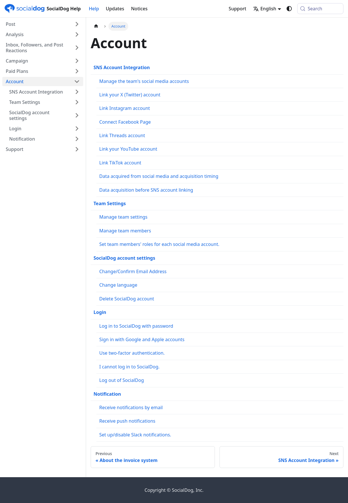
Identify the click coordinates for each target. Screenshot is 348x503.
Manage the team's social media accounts (144, 81)
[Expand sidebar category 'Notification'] (77, 138)
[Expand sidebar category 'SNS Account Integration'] (77, 91)
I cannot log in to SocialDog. (129, 367)
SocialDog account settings (124, 258)
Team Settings (110, 203)
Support (237, 8)
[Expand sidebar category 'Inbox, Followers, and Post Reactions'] (77, 47)
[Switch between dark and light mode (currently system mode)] (289, 8)
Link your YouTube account (128, 149)
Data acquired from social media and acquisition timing (158, 176)
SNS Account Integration (122, 67)
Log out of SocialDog (121, 380)
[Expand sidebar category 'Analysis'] (77, 34)
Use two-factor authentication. (132, 353)
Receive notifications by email (131, 407)
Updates (115, 8)
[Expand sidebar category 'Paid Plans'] (77, 71)
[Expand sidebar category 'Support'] (77, 149)
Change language (118, 285)
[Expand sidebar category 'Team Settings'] (77, 102)
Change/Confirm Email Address (133, 271)
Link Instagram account (124, 108)
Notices (139, 8)
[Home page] (96, 26)
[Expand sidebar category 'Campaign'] (77, 60)
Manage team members (125, 231)
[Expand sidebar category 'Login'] (77, 128)
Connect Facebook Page (125, 122)
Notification (107, 394)
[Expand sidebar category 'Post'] (77, 24)
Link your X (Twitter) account (129, 95)
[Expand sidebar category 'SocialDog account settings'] (77, 115)
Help (94, 8)
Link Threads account (122, 135)
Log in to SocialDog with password (136, 326)
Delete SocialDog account (126, 299)
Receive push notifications (127, 421)
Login (100, 312)
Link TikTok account (120, 163)
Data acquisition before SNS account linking (146, 190)
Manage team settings (123, 217)
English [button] (264, 8)
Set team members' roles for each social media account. (159, 244)
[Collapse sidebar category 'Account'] (77, 81)
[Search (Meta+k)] (320, 8)
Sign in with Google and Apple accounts (141, 339)
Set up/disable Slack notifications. (135, 435)
